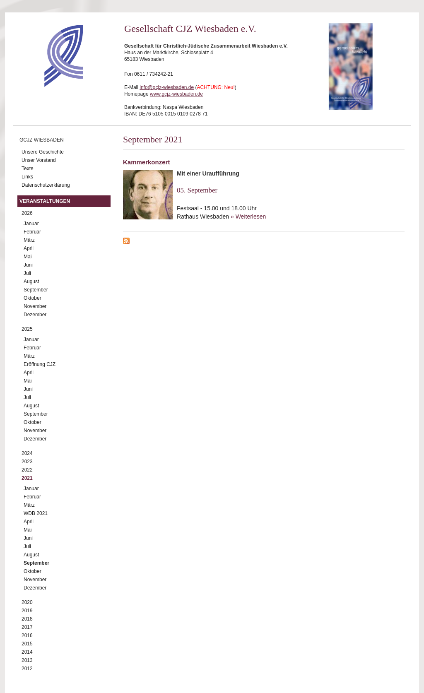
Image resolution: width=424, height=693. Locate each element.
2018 (27, 619)
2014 (27, 652)
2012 (27, 668)
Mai (27, 257)
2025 (27, 329)
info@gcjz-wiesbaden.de (167, 87)
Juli (27, 273)
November (35, 306)
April (29, 248)
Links (27, 177)
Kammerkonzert (146, 162)
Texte (28, 168)
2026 (27, 213)
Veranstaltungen (44, 201)
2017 (27, 627)
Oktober (32, 298)
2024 (27, 453)
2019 (27, 611)
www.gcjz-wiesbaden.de (176, 94)
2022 (27, 470)
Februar (32, 232)
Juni (28, 265)
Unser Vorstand (39, 160)
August (31, 281)
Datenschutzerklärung (46, 185)
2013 (27, 660)
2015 (27, 644)
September (36, 290)
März (29, 240)
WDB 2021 (36, 513)
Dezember (35, 315)
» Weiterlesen (248, 216)
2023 (27, 461)
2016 (27, 635)
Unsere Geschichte (43, 152)
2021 (27, 478)
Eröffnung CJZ (39, 364)
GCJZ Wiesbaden (41, 140)
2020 (27, 602)
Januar (31, 223)
